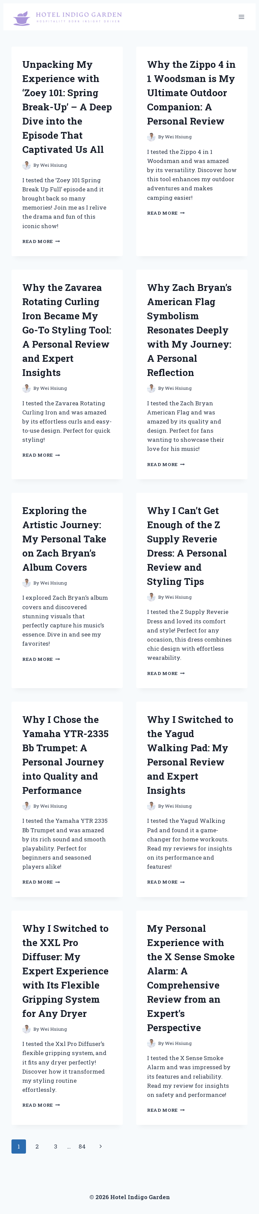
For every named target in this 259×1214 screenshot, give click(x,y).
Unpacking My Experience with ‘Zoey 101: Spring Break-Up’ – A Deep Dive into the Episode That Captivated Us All (67, 107)
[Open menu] (241, 16)
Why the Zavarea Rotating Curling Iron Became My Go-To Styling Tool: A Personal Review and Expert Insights (66, 330)
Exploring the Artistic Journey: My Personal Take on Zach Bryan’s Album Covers (64, 538)
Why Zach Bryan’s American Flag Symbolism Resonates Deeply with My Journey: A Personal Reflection (189, 330)
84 (82, 1146)
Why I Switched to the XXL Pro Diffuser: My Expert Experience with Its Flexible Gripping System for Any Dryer (65, 971)
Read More (41, 241)
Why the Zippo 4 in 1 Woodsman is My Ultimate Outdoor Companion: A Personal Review (191, 92)
